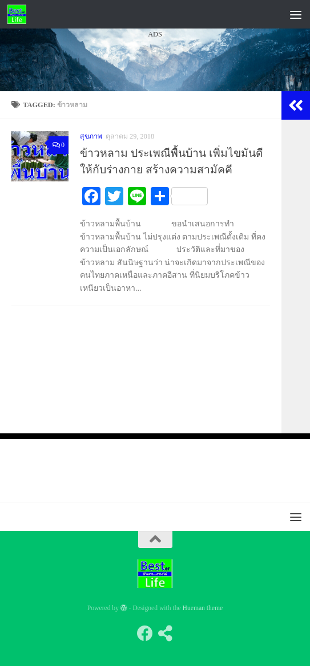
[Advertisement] (155, 148)
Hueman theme (203, 608)
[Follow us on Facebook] (145, 633)
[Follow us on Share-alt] (166, 633)
